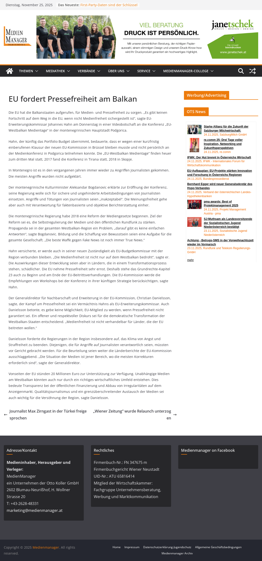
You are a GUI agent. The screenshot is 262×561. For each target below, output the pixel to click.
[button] (35, 71)
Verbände (86, 71)
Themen (26, 71)
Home (117, 547)
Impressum (131, 547)
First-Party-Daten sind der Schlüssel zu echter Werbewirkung (109, 7)
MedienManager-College (185, 71)
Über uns (116, 71)
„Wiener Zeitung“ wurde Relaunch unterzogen (135, 415)
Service (143, 71)
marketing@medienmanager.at (35, 510)
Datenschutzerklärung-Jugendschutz (167, 547)
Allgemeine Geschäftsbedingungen (218, 547)
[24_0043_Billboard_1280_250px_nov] (147, 18)
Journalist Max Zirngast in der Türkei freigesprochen (45, 415)
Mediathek (55, 71)
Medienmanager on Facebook (208, 450)
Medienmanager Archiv (177, 553)
